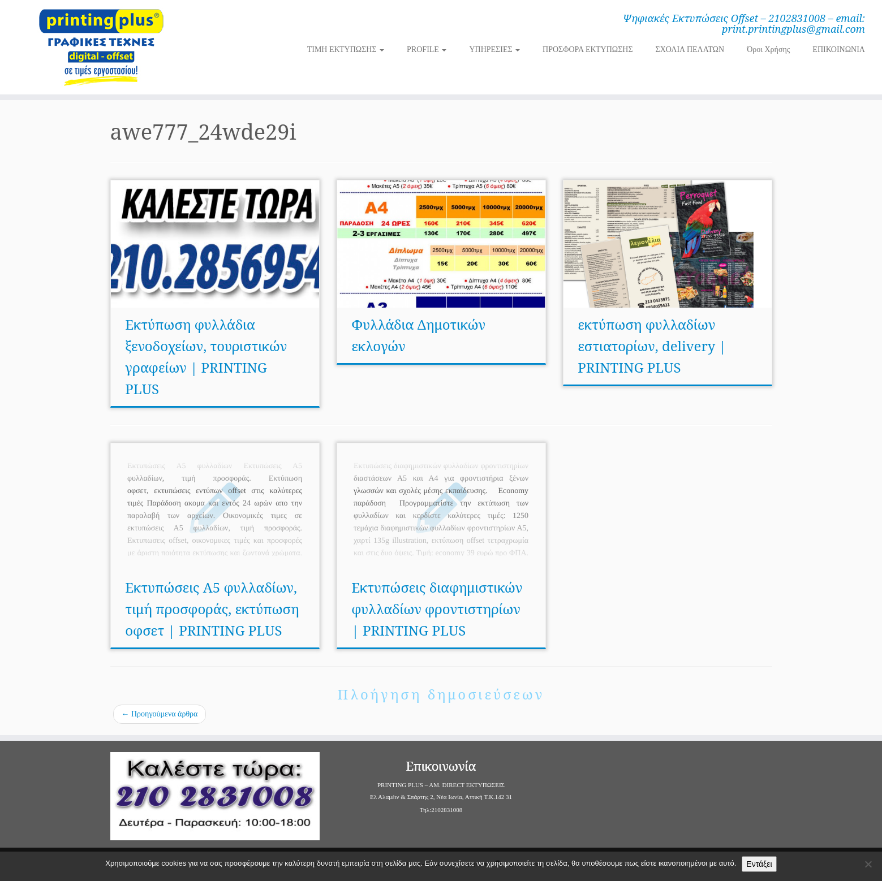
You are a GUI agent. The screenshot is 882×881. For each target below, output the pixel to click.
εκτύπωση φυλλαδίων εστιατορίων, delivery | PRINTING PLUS (652, 346)
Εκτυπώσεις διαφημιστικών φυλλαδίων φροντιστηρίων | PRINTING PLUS (436, 609)
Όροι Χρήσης (768, 49)
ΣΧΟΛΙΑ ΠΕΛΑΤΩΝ (690, 49)
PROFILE (426, 49)
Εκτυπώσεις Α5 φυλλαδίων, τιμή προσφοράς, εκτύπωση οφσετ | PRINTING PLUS (212, 609)
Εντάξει (759, 864)
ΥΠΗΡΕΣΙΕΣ (494, 49)
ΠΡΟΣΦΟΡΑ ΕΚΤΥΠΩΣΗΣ (588, 49)
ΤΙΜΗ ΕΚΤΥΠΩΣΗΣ (345, 49)
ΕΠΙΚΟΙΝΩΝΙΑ (838, 49)
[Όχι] (868, 864)
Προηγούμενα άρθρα (160, 714)
